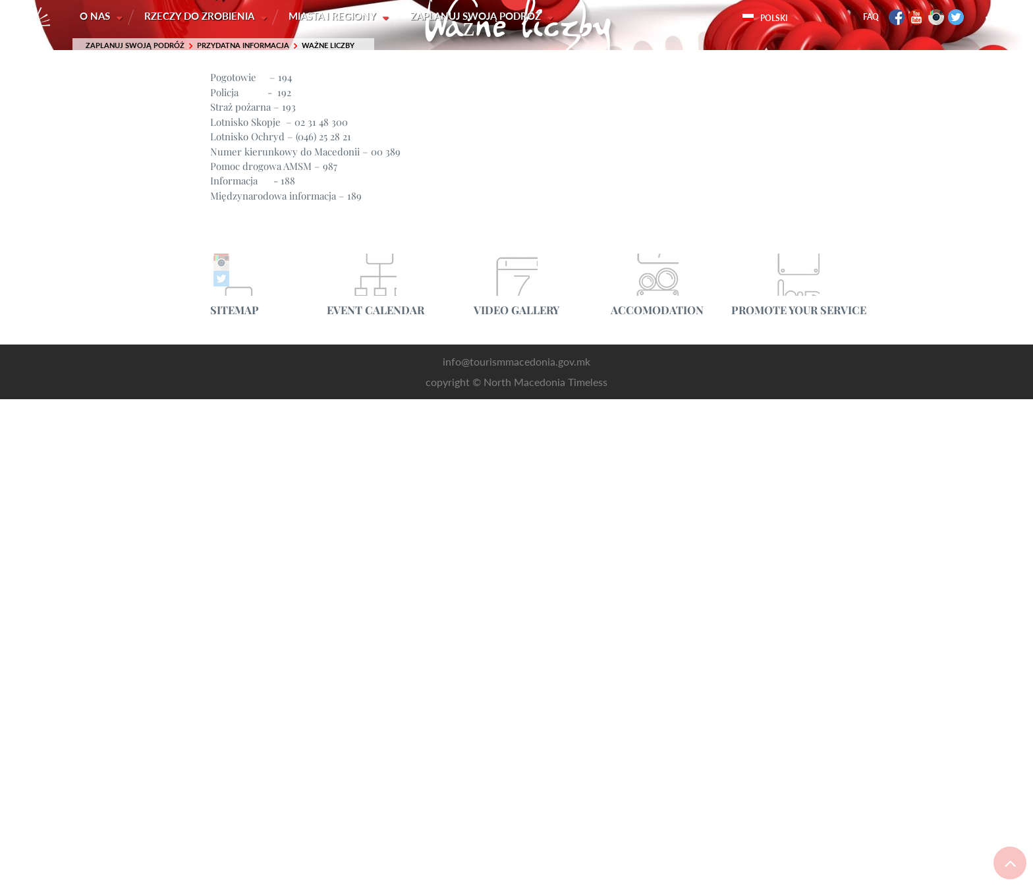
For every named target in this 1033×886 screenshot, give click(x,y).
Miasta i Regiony (335, 16)
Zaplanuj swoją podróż (479, 16)
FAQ (871, 17)
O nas (96, 16)
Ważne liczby (328, 46)
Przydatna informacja (243, 46)
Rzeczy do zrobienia (201, 16)
